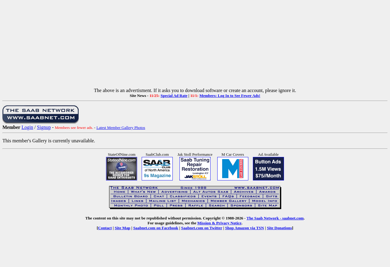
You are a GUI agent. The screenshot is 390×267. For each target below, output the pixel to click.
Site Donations (279, 228)
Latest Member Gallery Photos (120, 127)
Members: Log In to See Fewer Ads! (229, 95)
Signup (44, 127)
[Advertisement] (195, 45)
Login (27, 127)
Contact (105, 228)
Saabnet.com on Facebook (155, 228)
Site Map (122, 228)
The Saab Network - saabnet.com (275, 218)
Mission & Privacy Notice (219, 223)
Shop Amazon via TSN (244, 228)
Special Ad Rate (174, 95)
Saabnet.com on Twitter (201, 228)
